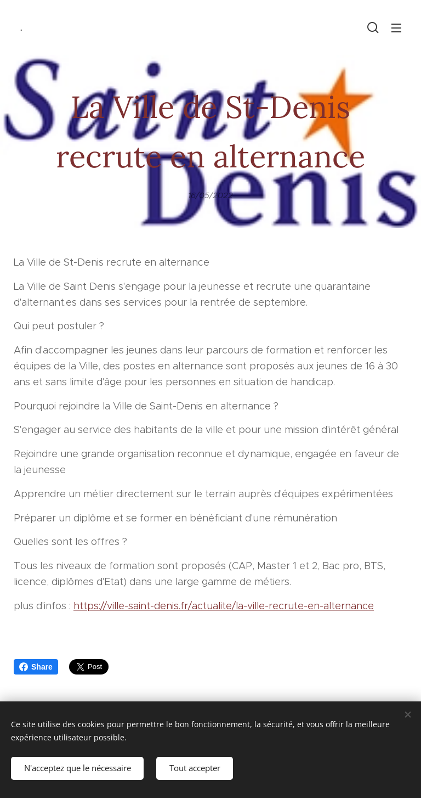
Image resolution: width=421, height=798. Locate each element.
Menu (396, 28)
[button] (373, 27)
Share (36, 666)
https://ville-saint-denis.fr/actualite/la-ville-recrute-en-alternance (223, 605)
